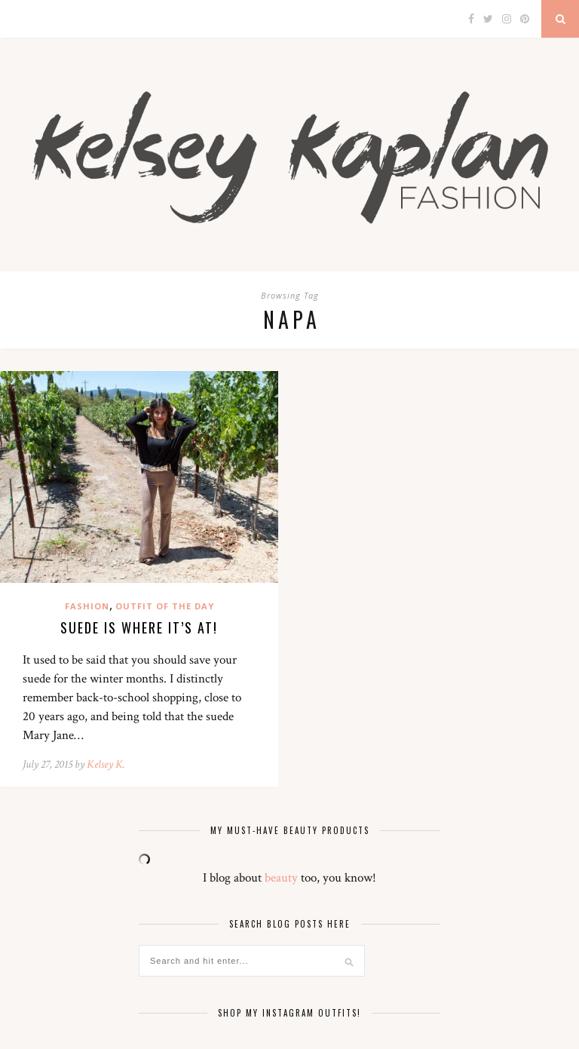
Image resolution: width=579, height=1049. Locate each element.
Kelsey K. (106, 764)
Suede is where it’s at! (139, 627)
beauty (281, 878)
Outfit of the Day (164, 606)
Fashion (87, 606)
